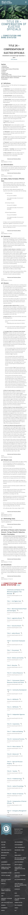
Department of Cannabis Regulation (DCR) (20, 869)
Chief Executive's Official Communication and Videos (20, 885)
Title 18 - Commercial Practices (17, 739)
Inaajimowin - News (19, 850)
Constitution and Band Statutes (11, 584)
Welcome (3, 842)
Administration (18, 902)
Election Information (20, 879)
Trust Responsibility (20, 847)
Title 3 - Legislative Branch (15, 618)
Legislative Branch (5, 864)
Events (3, 893)
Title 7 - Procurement (14, 650)
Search (16, 908)
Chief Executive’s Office (7, 902)
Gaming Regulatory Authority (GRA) (6, 868)
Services (3, 883)
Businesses (17, 889)
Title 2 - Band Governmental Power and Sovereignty (17, 610)
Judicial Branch (18, 864)
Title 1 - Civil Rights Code (15, 601)
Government (4, 862)
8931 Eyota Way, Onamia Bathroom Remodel (20, 858)
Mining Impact (18, 855)
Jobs (2, 896)
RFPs (16, 893)
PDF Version (14, 59)
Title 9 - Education (13, 665)
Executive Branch (19, 862)
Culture (3, 844)
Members (3, 905)
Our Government (19, 842)
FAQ (15, 852)
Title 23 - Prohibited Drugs (15, 779)
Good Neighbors (18, 844)
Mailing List (4, 855)
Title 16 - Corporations (14, 724)
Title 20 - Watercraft (14, 754)
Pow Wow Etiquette (6, 850)
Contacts (17, 896)
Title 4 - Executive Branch (15, 626)
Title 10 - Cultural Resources (16, 673)
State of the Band (5, 875)
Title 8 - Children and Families (16, 658)
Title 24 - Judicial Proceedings (16, 786)
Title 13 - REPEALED (14, 699)
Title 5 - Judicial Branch (14, 633)
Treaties (3, 847)
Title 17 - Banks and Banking (16, 731)
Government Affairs (6, 873)
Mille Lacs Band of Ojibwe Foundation (5, 889)
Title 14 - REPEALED (14, 707)
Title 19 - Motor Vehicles (15, 746)
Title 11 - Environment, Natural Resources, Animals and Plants (16, 681)
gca (15, 910)
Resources (17, 873)
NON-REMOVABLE (5, 852)
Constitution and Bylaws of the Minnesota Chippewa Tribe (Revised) (15, 592)
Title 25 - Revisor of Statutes (16, 794)
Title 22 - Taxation (13, 771)
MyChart (3, 858)
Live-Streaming (18, 905)
